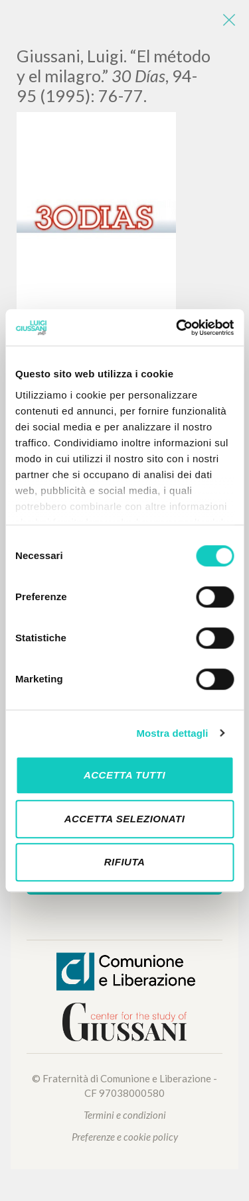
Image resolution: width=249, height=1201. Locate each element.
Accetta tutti (124, 775)
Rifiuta (124, 861)
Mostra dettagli (172, 733)
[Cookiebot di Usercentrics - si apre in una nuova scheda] (177, 327)
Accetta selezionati (124, 818)
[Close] (229, 20)
